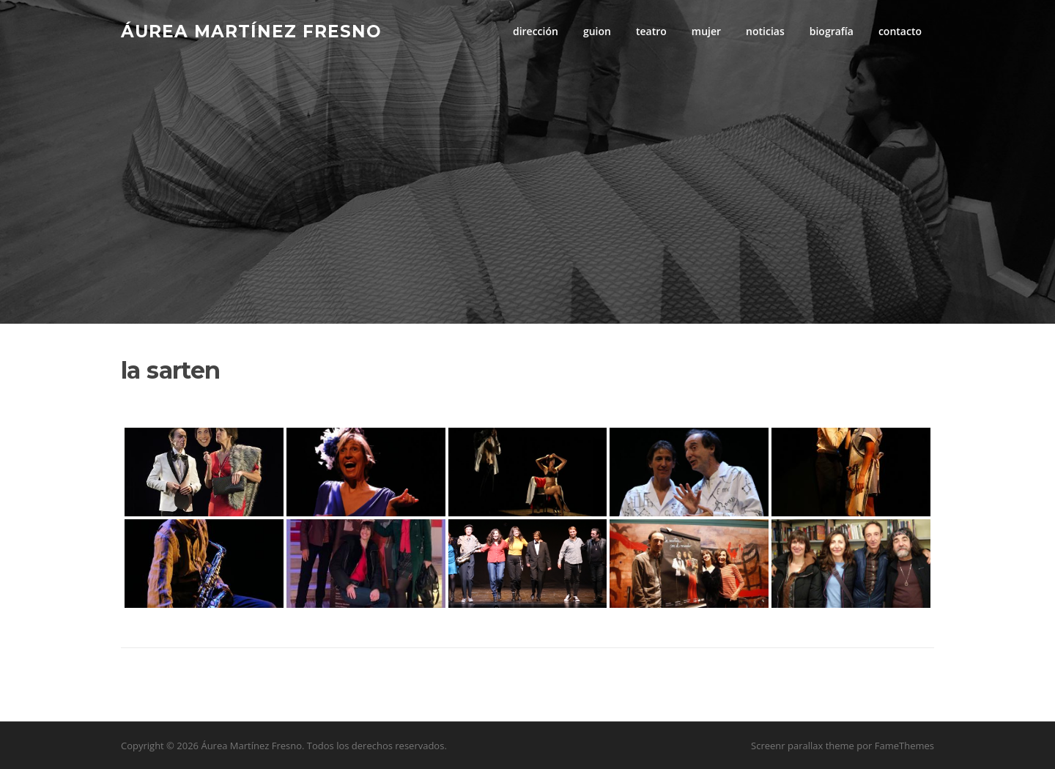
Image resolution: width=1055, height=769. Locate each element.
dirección (535, 31)
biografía (832, 31)
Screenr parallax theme (802, 745)
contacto (900, 31)
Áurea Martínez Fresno (251, 31)
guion (597, 31)
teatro (651, 31)
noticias (765, 31)
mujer (706, 31)
